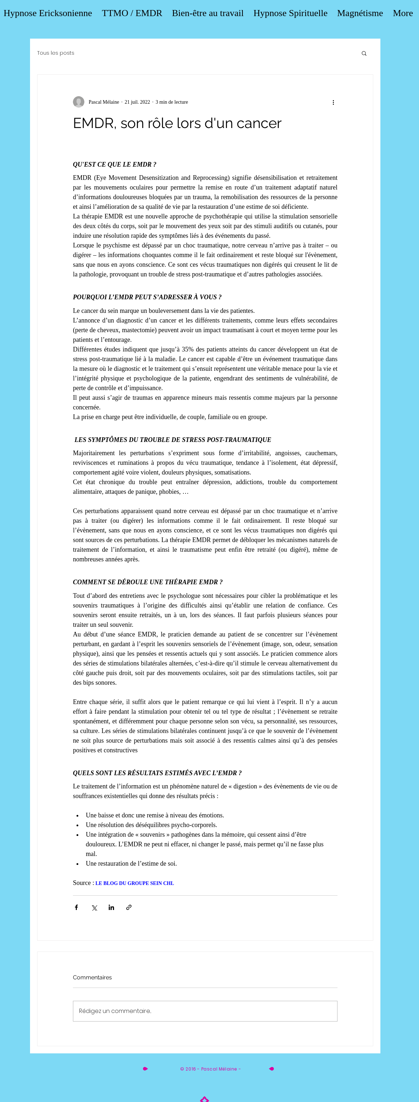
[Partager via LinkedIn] (111, 907)
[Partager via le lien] (128, 907)
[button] (364, 53)
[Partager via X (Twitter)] (93, 907)
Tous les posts (55, 52)
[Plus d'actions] (333, 102)
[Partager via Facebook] (76, 907)
